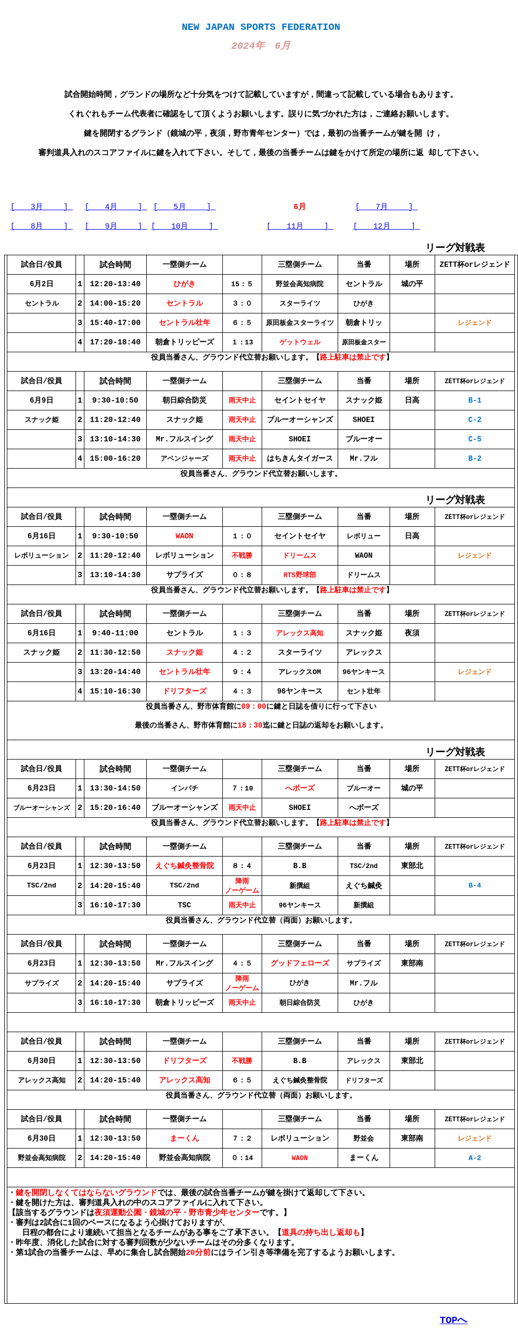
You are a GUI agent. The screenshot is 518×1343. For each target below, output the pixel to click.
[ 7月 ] (386, 206)
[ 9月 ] (115, 226)
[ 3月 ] (41, 206)
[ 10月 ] (184, 226)
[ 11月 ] (299, 226)
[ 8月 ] (41, 226)
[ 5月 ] (184, 206)
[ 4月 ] (115, 206)
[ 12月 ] (386, 226)
